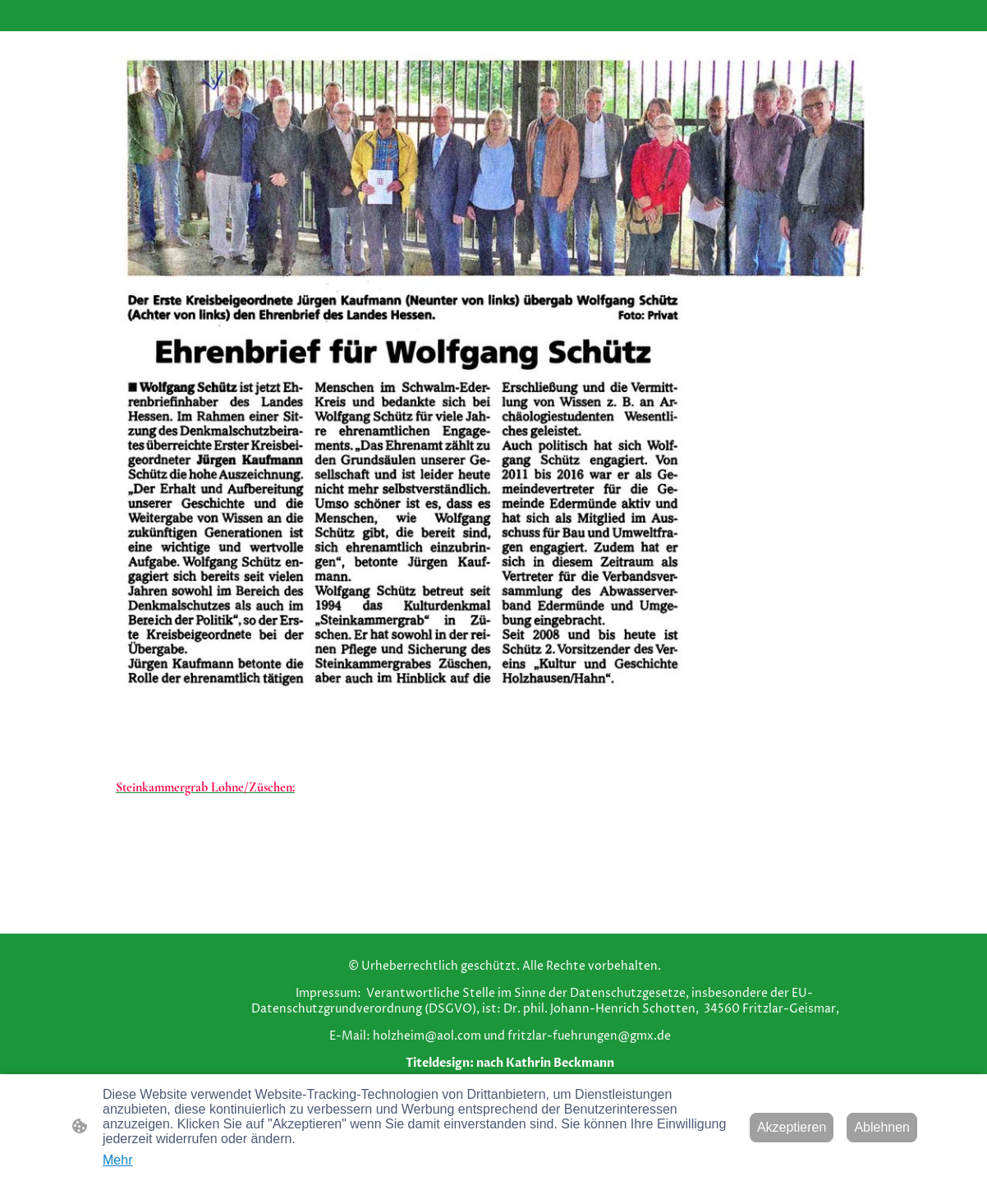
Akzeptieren (792, 1127)
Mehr (117, 1160)
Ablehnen (882, 1127)
